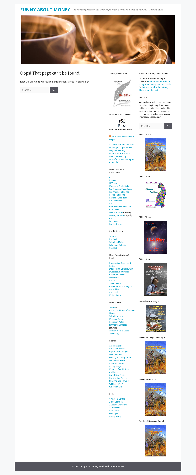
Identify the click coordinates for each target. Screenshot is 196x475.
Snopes (112, 236)
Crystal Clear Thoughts (119, 352)
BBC (111, 204)
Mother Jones (115, 295)
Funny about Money (45, 9)
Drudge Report (115, 224)
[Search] (54, 90)
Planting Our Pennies (118, 378)
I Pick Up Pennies (116, 363)
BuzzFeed (113, 292)
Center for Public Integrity (120, 286)
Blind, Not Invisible (117, 349)
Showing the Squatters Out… (121, 147)
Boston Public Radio (117, 195)
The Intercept (115, 283)
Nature (112, 313)
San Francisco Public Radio (120, 189)
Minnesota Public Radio (119, 186)
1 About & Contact (117, 399)
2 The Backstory (116, 402)
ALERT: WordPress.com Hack (121, 145)
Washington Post (116, 215)
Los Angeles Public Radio (120, 192)
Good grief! (114, 413)
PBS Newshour (115, 201)
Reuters (112, 180)
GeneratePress (117, 466)
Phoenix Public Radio (118, 198)
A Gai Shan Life (115, 346)
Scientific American (117, 316)
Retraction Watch (116, 322)
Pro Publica (114, 289)
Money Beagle (115, 366)
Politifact (113, 239)
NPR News (113, 183)
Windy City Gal (115, 387)
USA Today (114, 209)
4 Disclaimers (114, 408)
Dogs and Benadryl (117, 150)
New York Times (116, 212)
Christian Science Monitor (120, 206)
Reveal (112, 280)
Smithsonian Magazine (118, 325)
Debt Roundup (115, 354)
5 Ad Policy (114, 410)
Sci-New (112, 307)
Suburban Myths (116, 242)
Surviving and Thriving (119, 381)
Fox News (113, 221)
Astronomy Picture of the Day (122, 310)
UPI (110, 177)
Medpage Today (116, 319)
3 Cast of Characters (118, 405)
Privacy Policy (115, 416)
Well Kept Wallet (116, 384)
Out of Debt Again (117, 375)
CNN (111, 218)
